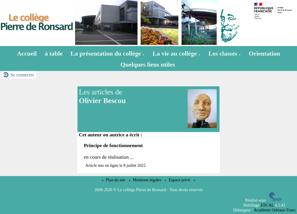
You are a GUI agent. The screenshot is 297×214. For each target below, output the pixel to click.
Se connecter (22, 74)
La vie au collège (176, 53)
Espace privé (177, 180)
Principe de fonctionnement (113, 145)
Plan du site (114, 180)
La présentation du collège (107, 53)
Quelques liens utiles (147, 64)
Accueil (27, 53)
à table (54, 53)
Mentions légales (145, 180)
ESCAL (267, 205)
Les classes (225, 53)
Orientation (264, 53)
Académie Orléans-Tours (275, 210)
